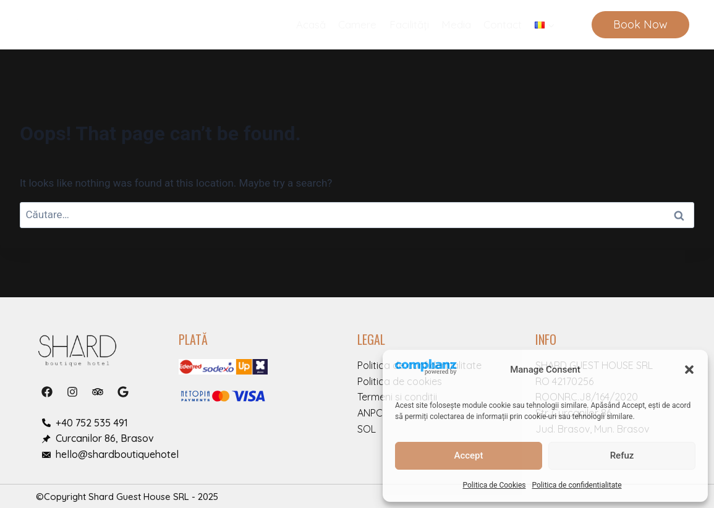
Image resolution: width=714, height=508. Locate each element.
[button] (689, 369)
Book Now (640, 24)
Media (456, 24)
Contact (502, 24)
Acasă (311, 24)
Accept (468, 455)
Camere (357, 24)
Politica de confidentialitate (576, 485)
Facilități (409, 24)
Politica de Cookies (494, 485)
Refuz (622, 455)
